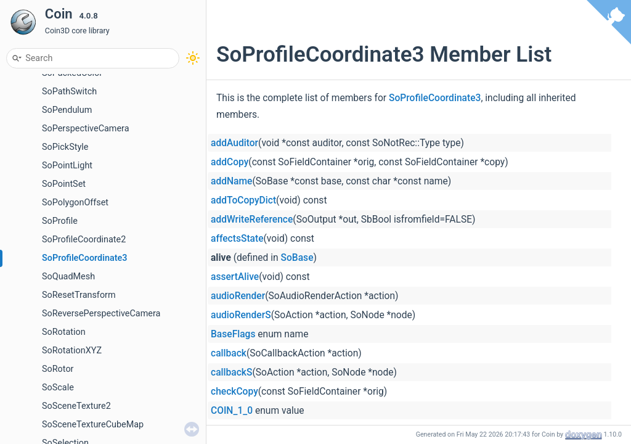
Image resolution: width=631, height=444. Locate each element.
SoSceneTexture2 (76, 406)
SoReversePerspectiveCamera (101, 313)
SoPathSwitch (69, 91)
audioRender (238, 296)
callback (228, 353)
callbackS (231, 372)
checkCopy (234, 391)
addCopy (229, 162)
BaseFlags (233, 334)
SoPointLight (67, 165)
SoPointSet (64, 184)
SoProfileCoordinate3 (85, 258)
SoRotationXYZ (72, 350)
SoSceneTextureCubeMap (93, 424)
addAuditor (234, 143)
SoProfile (60, 221)
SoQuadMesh (68, 276)
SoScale (58, 387)
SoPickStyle (65, 147)
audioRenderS (241, 315)
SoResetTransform (79, 295)
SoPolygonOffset (75, 202)
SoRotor (57, 369)
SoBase (297, 257)
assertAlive (235, 276)
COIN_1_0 (232, 410)
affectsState (237, 238)
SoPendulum (67, 110)
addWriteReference (252, 219)
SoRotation (64, 332)
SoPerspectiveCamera (85, 128)
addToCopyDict (243, 200)
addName (231, 181)
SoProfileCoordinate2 (84, 239)
